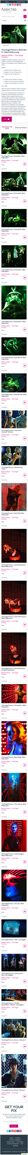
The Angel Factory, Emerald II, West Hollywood (13, 194)
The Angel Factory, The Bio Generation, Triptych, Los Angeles (12, 1004)
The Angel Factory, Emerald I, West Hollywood (13, 157)
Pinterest (15, 5)
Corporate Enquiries (13, 1144)
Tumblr (18, 5)
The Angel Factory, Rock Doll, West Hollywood (12, 514)
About (11, 1138)
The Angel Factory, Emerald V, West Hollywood (13, 270)
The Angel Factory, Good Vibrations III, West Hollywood (13, 669)
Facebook (10, 5)
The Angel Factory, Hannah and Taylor (11, 468)
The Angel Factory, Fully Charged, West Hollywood (12, 854)
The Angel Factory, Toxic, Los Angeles (13, 940)
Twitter (8, 5)
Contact (20, 5)
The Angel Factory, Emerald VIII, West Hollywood (14, 395)
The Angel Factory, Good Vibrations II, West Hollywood (14, 617)
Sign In (7, 2)
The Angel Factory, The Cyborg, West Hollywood (13, 805)
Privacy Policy (11, 1142)
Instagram (13, 5)
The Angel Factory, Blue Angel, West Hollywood (13, 758)
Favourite (14, 45)
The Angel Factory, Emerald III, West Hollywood (13, 230)
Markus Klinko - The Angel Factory (12, 56)
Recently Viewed (21, 128)
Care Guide (20, 1142)
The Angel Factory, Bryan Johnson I (13, 1090)
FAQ (22, 1144)
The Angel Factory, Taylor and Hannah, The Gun (11, 431)
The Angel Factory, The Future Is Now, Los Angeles (12, 974)
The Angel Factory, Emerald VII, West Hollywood (13, 358)
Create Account (21, 2)
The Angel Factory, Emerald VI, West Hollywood (13, 322)
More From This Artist (7, 127)
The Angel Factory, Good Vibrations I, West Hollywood (13, 565)
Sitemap (15, 1146)
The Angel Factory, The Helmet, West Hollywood (13, 706)
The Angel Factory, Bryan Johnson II (13, 1040)
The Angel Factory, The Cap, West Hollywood (12, 904)
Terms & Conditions (15, 1140)
